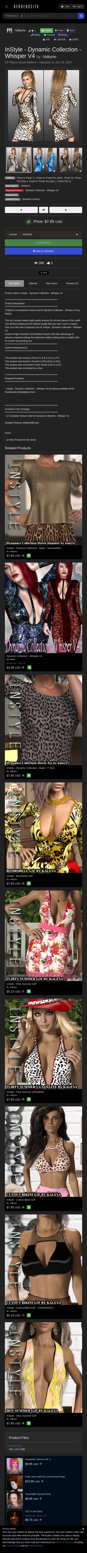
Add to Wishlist (43, 251)
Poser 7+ (30, 178)
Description (14, 283)
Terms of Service (64, 1542)
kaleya (12, 659)
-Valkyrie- (49, 57)
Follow (46, 30)
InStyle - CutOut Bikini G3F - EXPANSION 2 (30, 1307)
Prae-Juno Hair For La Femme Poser (45, 1476)
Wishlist (63, 35)
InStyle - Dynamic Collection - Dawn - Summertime (34, 548)
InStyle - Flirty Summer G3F (22, 984)
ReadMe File (15, 1446)
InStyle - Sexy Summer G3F (22, 1415)
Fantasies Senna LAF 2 (38, 1459)
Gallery (35, 35)
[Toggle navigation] (6, 6)
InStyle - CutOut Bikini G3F (21, 1199)
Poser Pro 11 (64, 181)
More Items (51, 283)
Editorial (33, 283)
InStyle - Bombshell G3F (20, 876)
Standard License (31, 199)
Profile (59, 30)
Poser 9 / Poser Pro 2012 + (43, 181)
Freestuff (49, 35)
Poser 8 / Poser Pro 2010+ (49, 178)
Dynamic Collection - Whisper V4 (42, 190)
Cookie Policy (13, 1545)
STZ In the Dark (33, 1511)
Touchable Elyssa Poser (38, 1494)
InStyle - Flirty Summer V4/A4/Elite (25, 1091)
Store (70, 30)
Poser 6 (21, 178)
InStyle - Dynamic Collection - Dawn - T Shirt (30, 768)
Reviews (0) (72, 283)
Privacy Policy (36, 1545)
